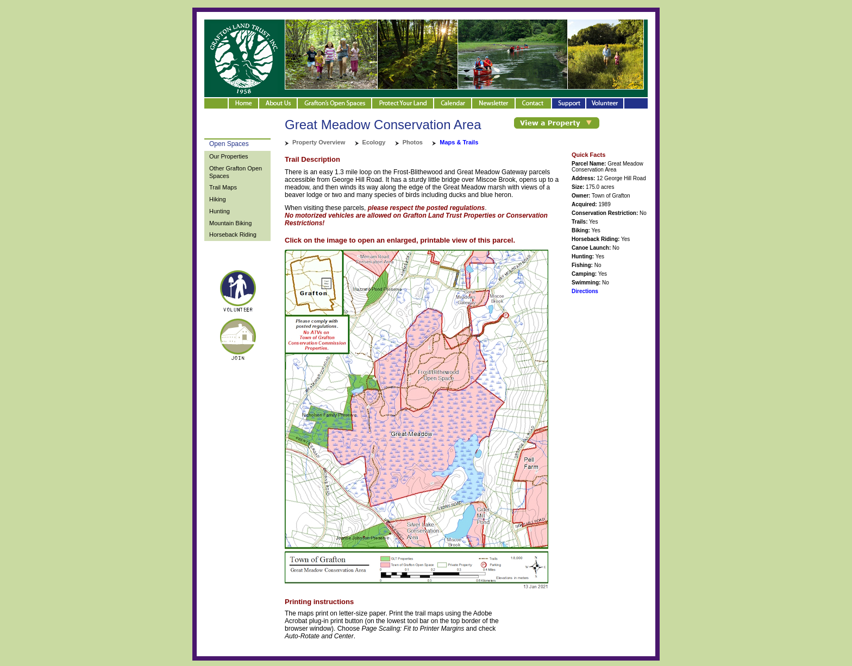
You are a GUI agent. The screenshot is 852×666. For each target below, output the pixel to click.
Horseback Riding (232, 234)
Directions (585, 291)
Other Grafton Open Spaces (235, 172)
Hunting (219, 211)
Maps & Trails (459, 142)
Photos (413, 142)
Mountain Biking (230, 223)
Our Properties (228, 156)
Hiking (217, 199)
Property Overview (318, 142)
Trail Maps (223, 187)
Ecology (374, 142)
